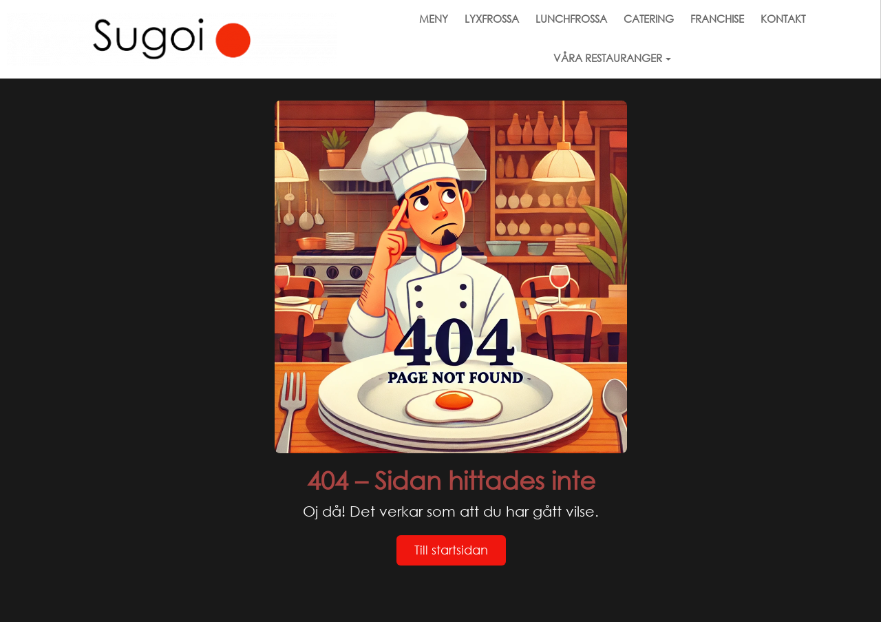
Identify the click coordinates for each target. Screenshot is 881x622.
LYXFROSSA (492, 18)
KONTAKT (783, 18)
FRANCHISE (717, 18)
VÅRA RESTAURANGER (612, 58)
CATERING (649, 18)
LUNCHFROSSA (571, 18)
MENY (433, 18)
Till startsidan (451, 549)
